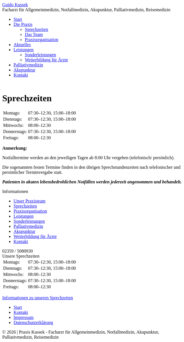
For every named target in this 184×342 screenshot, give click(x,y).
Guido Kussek (15, 4)
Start (18, 19)
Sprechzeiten (36, 29)
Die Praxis (23, 24)
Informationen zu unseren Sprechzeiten (37, 297)
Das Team (34, 34)
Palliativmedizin (28, 64)
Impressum (24, 317)
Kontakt (21, 75)
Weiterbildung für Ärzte (46, 59)
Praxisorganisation (41, 39)
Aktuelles (22, 44)
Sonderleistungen (40, 54)
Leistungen (24, 49)
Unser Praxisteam (29, 201)
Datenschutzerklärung (33, 322)
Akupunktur (24, 70)
